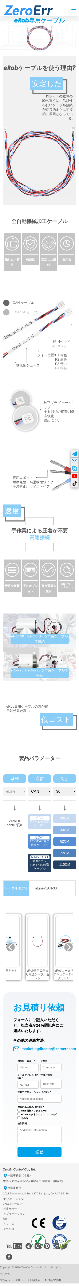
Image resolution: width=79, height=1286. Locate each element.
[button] (10, 947)
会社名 (43, 1061)
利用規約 (35, 1283)
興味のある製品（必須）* (30, 1107)
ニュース (8, 1226)
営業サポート (11, 1211)
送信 (39, 1154)
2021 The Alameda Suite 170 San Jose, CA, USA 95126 (36, 1196)
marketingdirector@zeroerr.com (44, 1049)
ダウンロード (11, 1231)
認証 (6, 1221)
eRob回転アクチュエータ (34, 1110)
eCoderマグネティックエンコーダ (38, 1114)
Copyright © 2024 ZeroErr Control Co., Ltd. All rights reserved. (30, 1273)
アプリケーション (14, 1216)
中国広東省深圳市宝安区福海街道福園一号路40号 (33, 1183)
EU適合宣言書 (53, 1283)
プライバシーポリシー (12, 1283)
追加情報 (22, 1123)
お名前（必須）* (26, 1061)
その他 (24, 1118)
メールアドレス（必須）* (27, 1077)
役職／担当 (46, 1075)
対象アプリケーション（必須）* (34, 1092)
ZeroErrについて (13, 1206)
